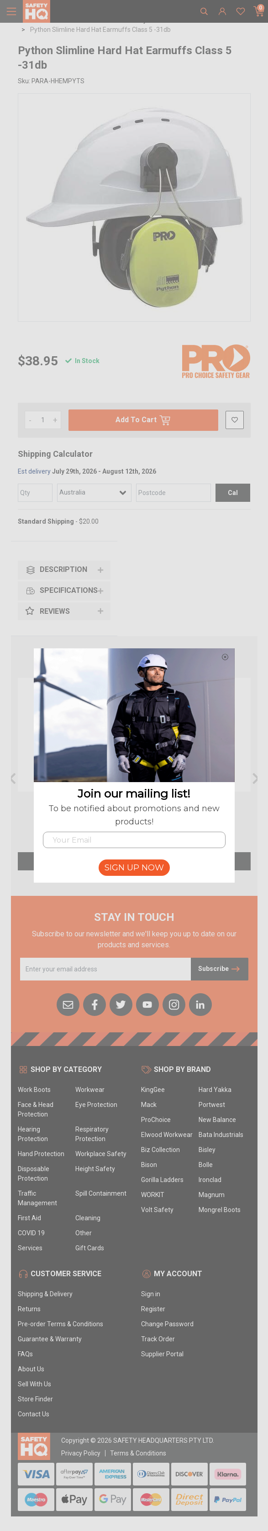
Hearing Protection (33, 1134)
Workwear (90, 1089)
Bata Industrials (221, 1134)
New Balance (217, 1119)
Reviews (47, 611)
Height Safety (95, 1168)
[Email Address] (105, 969)
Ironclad (210, 1179)
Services (30, 1248)
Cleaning (87, 1218)
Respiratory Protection (92, 1134)
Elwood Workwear (167, 1134)
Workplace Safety (100, 1153)
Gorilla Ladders (162, 1179)
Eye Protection (96, 1104)
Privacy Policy (80, 1453)
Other (83, 1233)
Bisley (207, 1149)
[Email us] (68, 1003)
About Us (31, 1369)
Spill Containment (100, 1193)
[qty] (35, 493)
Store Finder (35, 1399)
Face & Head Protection (35, 1109)
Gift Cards (89, 1248)
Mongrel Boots (220, 1209)
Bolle (206, 1164)
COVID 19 (31, 1233)
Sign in (150, 1294)
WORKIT (152, 1194)
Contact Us (33, 1414)
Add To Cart (143, 420)
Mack (149, 1104)
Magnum (212, 1194)
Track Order (158, 1339)
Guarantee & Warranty (50, 1339)
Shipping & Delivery (45, 1294)
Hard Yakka (215, 1089)
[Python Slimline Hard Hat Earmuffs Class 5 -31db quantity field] (43, 420)
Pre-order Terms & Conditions (60, 1324)
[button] (235, 420)
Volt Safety (157, 1209)
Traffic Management (37, 1198)
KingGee (153, 1089)
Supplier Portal (162, 1354)
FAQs (25, 1354)
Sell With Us (34, 1384)
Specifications (61, 591)
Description (56, 570)
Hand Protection (41, 1153)
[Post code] (173, 493)
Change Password (167, 1324)
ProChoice (156, 1119)
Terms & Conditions (138, 1453)
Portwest (212, 1104)
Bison (149, 1164)
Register (153, 1309)
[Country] (94, 493)
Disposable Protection (33, 1173)
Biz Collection (160, 1149)
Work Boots (34, 1089)
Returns (29, 1309)
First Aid (29, 1218)
